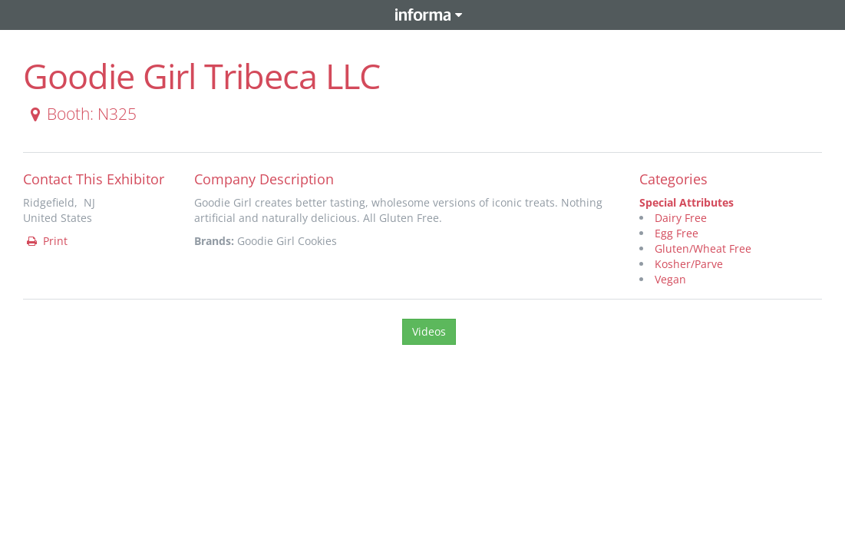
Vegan (670, 279)
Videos (429, 331)
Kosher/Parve (689, 264)
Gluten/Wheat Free (703, 248)
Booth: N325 (81, 113)
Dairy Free (681, 217)
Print (46, 240)
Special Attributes (686, 202)
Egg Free (676, 233)
